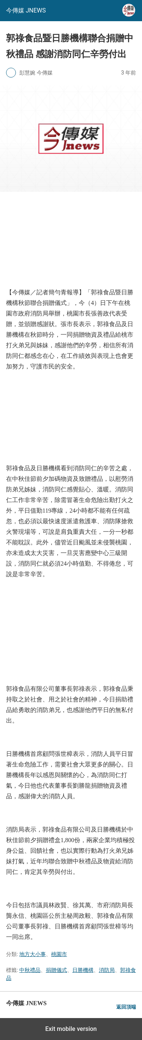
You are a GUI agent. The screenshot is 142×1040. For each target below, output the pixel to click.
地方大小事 (32, 954)
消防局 (107, 970)
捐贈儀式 (56, 970)
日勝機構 (83, 970)
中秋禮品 (30, 970)
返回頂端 (126, 1007)
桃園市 (59, 954)
